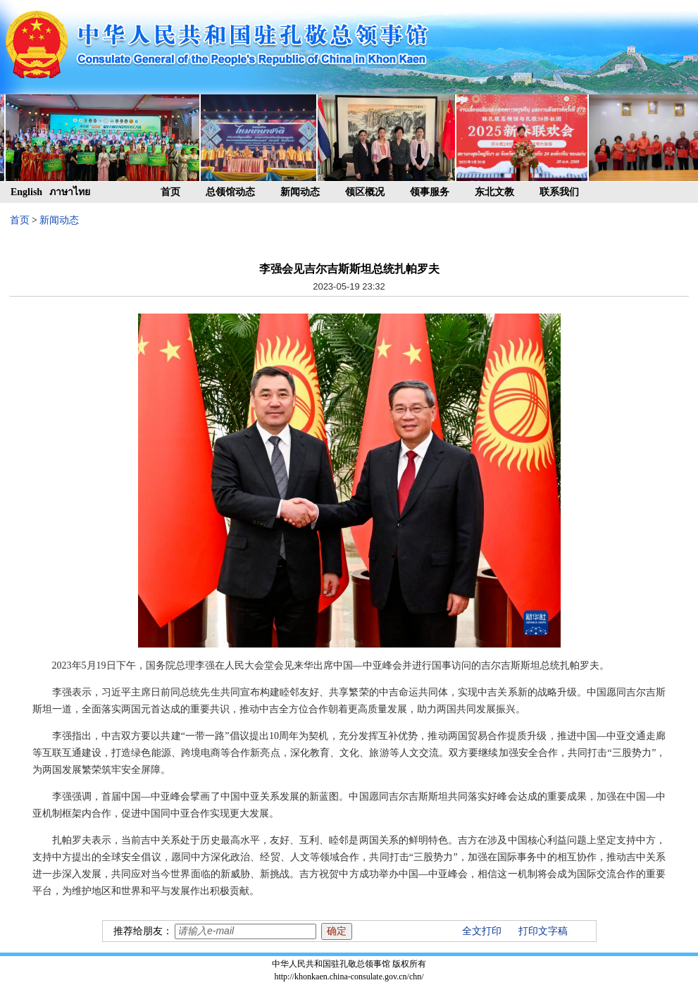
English (26, 192)
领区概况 (365, 192)
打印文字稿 (543, 931)
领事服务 (429, 192)
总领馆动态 (230, 192)
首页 (170, 192)
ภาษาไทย (69, 192)
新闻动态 (300, 192)
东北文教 (494, 192)
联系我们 (559, 192)
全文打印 (481, 931)
